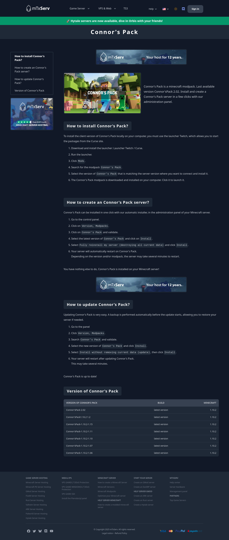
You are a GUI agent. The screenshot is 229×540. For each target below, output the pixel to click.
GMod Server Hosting (35, 491)
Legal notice (107, 533)
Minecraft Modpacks (107, 491)
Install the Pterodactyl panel (74, 498)
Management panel (178, 491)
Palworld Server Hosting (36, 513)
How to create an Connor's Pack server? (30, 69)
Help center (175, 482)
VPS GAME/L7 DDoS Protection (75, 482)
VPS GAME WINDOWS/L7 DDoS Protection (75, 488)
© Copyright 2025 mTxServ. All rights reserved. (114, 529)
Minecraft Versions (106, 487)
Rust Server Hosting (34, 500)
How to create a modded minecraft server (113, 506)
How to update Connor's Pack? (29, 81)
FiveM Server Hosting (35, 496)
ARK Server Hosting (34, 509)
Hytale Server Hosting (35, 518)
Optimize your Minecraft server (112, 496)
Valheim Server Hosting (36, 505)
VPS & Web (107, 8)
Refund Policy (121, 533)
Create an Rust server (143, 500)
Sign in (195, 8)
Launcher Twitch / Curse (127, 148)
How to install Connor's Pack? (30, 58)
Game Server (80, 8)
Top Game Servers (178, 500)
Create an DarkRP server (145, 487)
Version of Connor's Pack (29, 90)
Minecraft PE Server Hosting (38, 487)
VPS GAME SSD (68, 494)
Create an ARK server (143, 496)
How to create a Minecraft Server (112, 482)
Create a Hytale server (143, 505)
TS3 (126, 8)
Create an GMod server (144, 482)
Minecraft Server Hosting (37, 482)
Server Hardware (177, 487)
